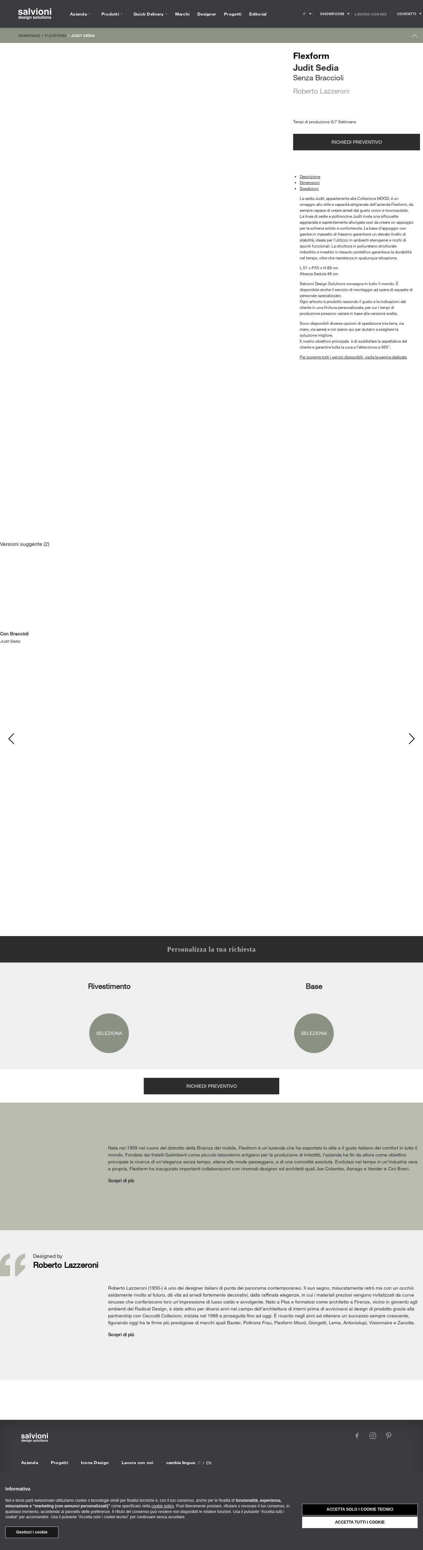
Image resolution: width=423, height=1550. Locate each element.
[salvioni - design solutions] (34, 14)
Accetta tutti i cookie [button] (360, 1522)
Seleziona (109, 1033)
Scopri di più (121, 1180)
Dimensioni (310, 182)
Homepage (29, 35)
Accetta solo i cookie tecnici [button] (360, 1509)
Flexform (55, 35)
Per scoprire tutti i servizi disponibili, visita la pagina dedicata (353, 356)
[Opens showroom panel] (332, 14)
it (199, 1462)
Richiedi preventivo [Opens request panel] (356, 142)
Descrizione (310, 176)
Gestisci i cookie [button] (32, 1532)
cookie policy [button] (162, 1506)
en (209, 1462)
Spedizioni (309, 188)
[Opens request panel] (406, 14)
